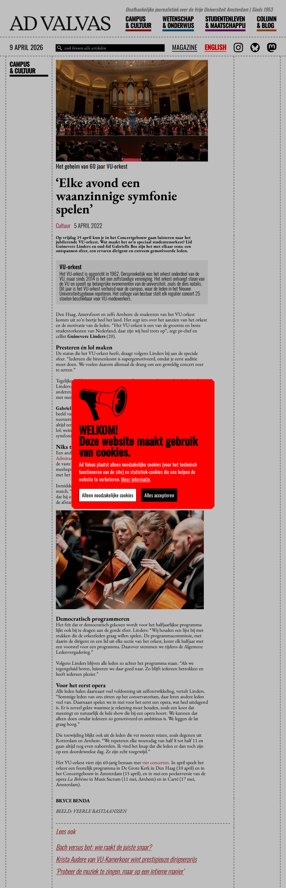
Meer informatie (135, 479)
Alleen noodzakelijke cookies (107, 495)
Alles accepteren (159, 495)
